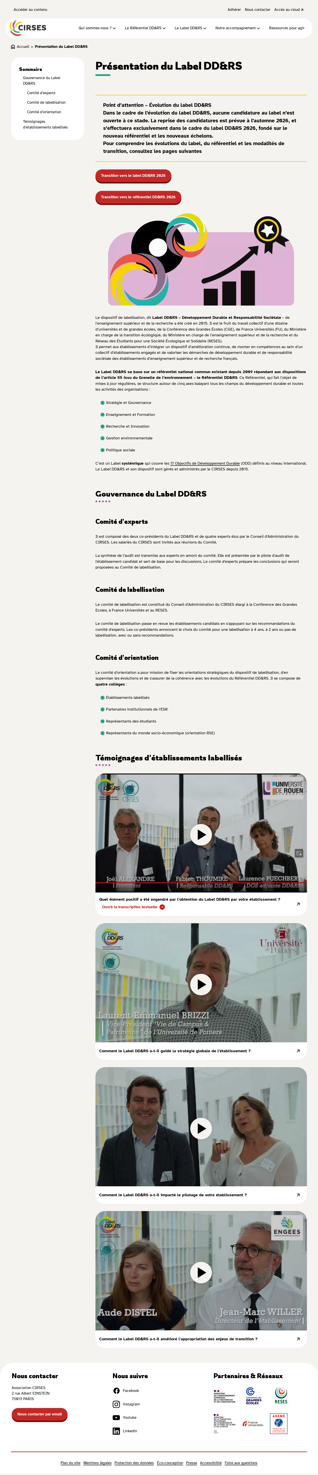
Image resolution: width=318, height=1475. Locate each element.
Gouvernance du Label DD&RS (41, 81)
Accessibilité (211, 1464)
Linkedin (124, 1432)
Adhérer (234, 9)
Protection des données (134, 1464)
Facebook (125, 1392)
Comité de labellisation (46, 103)
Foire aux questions (241, 1464)
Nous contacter (257, 9)
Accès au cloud (289, 9)
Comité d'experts (41, 93)
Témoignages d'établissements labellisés (45, 125)
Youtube (124, 1419)
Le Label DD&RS (191, 28)
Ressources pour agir (286, 28)
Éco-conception (170, 1464)
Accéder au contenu (30, 9)
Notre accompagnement (238, 28)
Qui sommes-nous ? (98, 28)
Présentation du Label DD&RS (61, 47)
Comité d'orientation (44, 112)
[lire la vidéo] (201, 834)
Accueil (20, 47)
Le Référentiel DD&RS (146, 28)
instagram (126, 1405)
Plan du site (70, 1464)
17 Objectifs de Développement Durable (205, 464)
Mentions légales (97, 1464)
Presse (191, 1464)
